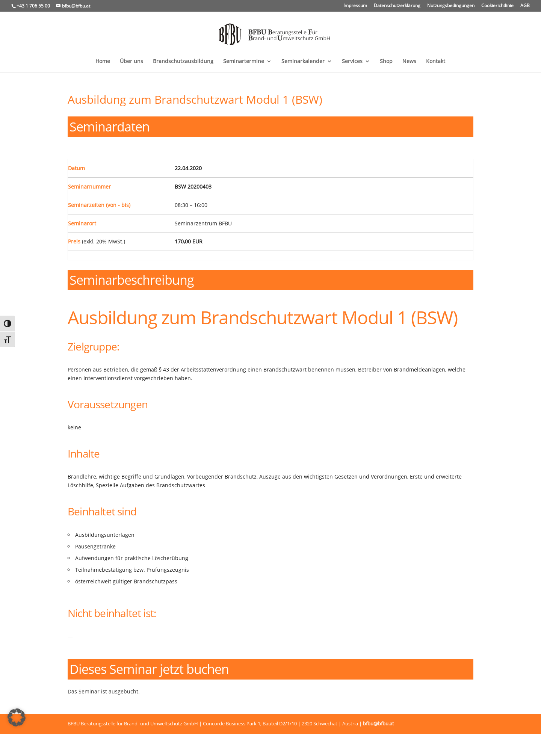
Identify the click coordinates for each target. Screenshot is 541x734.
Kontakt (435, 62)
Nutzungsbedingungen (451, 6)
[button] (16, 717)
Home (102, 62)
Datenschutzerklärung (397, 6)
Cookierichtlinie (497, 6)
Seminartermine (243, 62)
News (409, 62)
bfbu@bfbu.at (378, 723)
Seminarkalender (303, 62)
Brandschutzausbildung (183, 62)
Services (352, 62)
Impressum (355, 6)
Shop (386, 62)
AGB (525, 6)
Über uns (131, 62)
